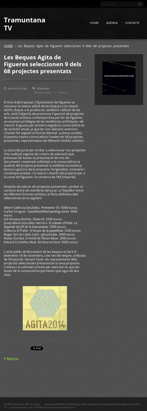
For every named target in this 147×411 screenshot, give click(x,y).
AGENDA (112, 23)
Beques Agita (42, 92)
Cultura (63, 92)
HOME (94, 23)
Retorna (12, 358)
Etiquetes (43, 88)
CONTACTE (132, 23)
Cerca (140, 4)
